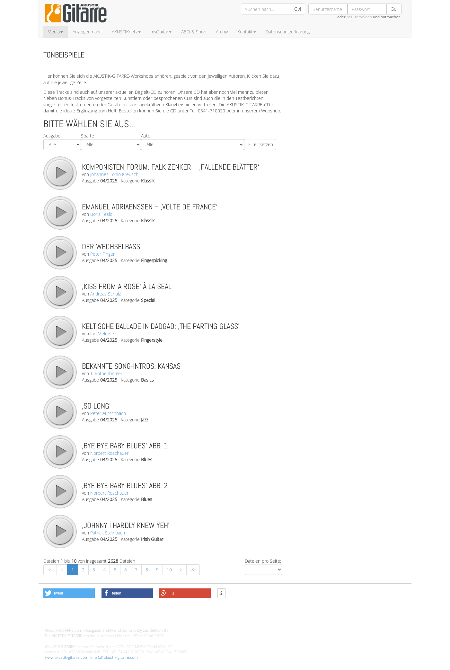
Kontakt (246, 32)
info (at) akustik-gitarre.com (114, 657)
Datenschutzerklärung (288, 32)
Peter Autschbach (108, 413)
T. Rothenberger (106, 373)
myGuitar (161, 32)
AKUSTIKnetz (126, 32)
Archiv (222, 32)
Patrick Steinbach (107, 533)
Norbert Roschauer (109, 453)
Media (55, 32)
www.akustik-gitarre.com (66, 657)
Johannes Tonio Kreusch (114, 174)
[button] (69, 593)
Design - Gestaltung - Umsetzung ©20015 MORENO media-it (98, 619)
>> (193, 570)
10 (169, 570)
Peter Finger (102, 254)
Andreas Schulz (105, 294)
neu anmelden (359, 17)
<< (50, 570)
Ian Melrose (102, 334)
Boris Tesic (101, 214)
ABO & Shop (193, 32)
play (60, 173)
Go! (297, 9)
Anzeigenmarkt (87, 32)
